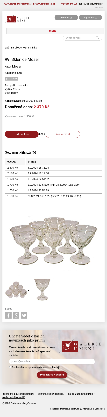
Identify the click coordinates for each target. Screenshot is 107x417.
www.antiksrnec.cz (45, 4)
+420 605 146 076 (69, 4)
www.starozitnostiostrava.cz (19, 4)
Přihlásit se (22, 134)
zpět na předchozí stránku (21, 47)
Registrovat (63, 134)
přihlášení (66, 17)
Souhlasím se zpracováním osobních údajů (34, 367)
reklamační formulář (13, 397)
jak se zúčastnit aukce (80, 393)
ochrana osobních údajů (51, 393)
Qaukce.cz (100, 409)
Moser (17, 66)
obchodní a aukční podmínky (18, 393)
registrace (90, 17)
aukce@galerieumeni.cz (90, 4)
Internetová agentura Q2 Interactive (76, 409)
